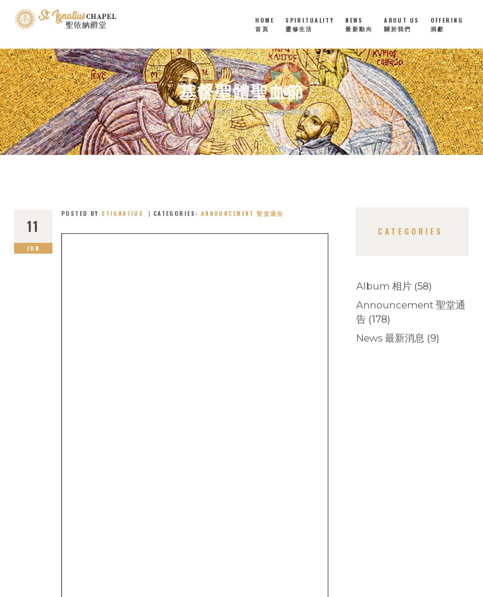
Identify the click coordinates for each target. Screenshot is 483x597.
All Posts (215, 111)
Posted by (103, 213)
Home (173, 111)
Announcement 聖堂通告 (242, 213)
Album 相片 (384, 286)
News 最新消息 (390, 338)
